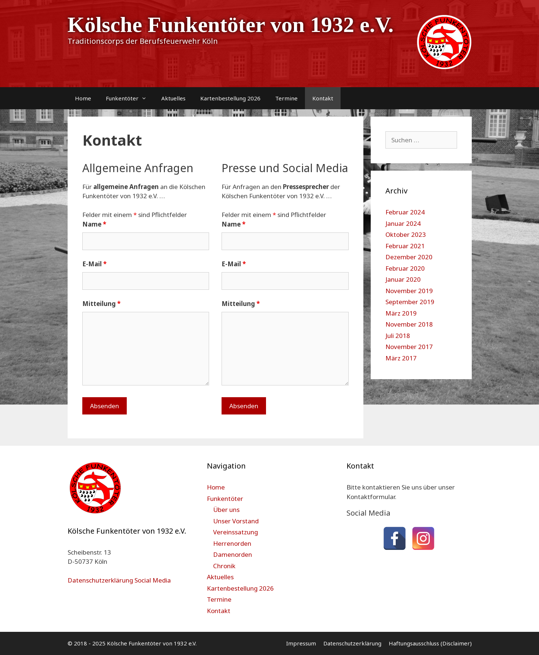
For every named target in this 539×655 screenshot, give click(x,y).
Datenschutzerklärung (352, 643)
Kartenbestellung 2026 (230, 98)
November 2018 (409, 324)
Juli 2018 (397, 335)
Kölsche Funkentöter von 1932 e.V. (231, 25)
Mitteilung (101, 303)
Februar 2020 (405, 268)
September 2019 (409, 302)
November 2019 (409, 290)
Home (83, 98)
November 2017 (409, 346)
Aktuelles (173, 98)
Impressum (301, 643)
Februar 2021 (405, 246)
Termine (286, 98)
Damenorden (232, 554)
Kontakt (322, 98)
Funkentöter (130, 98)
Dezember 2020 (408, 257)
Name (94, 224)
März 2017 (401, 358)
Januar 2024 (403, 223)
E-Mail (94, 264)
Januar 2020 (403, 279)
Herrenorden (232, 543)
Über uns (226, 509)
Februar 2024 (405, 212)
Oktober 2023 (405, 234)
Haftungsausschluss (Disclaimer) (430, 643)
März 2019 (401, 313)
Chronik (224, 566)
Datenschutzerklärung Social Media (119, 580)
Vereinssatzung (235, 532)
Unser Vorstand (236, 521)
